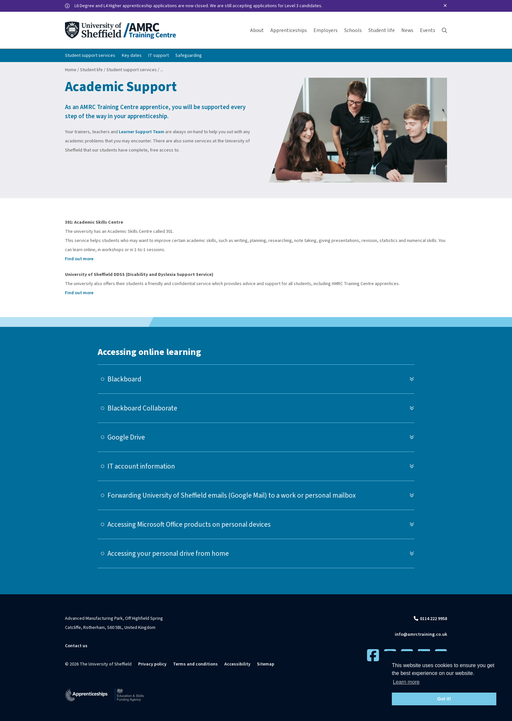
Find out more (79, 259)
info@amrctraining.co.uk (421, 634)
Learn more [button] (406, 682)
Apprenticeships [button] (288, 30)
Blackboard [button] (124, 379)
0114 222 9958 (433, 619)
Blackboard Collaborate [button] (142, 408)
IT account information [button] (141, 466)
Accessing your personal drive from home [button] (168, 553)
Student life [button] (381, 30)
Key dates (132, 55)
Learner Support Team (141, 132)
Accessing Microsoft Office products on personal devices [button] (189, 524)
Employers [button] (325, 30)
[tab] (256, 379)
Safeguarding (188, 55)
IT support (158, 55)
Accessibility (237, 664)
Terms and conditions (195, 664)
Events (427, 30)
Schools (353, 30)
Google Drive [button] (126, 437)
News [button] (407, 30)
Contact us (76, 646)
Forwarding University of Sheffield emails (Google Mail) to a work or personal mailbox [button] (231, 495)
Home (70, 70)
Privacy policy (152, 664)
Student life (91, 70)
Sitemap (265, 664)
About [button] (257, 30)
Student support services (90, 55)
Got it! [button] (444, 698)
